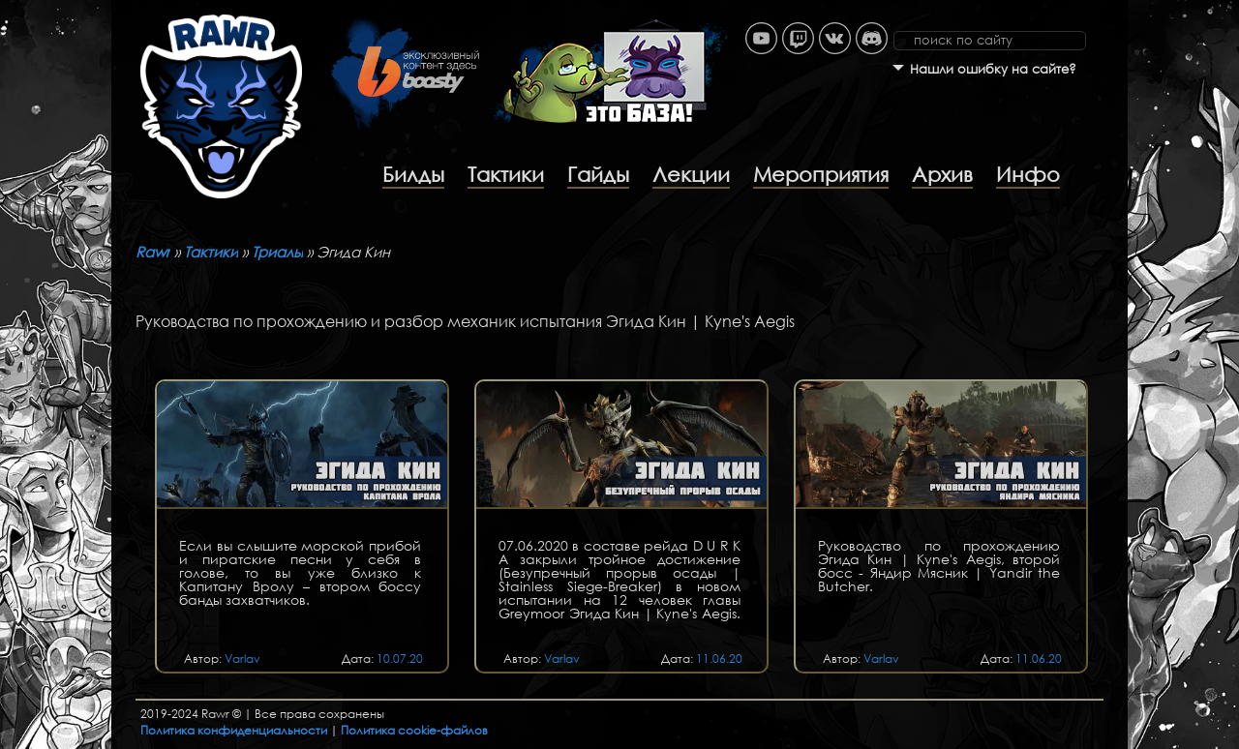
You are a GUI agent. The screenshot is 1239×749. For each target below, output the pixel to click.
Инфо (1028, 174)
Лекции (691, 174)
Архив (942, 174)
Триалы (277, 251)
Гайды (598, 174)
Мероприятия (821, 174)
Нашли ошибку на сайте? (993, 69)
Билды (413, 174)
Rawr (153, 251)
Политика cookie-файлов (414, 730)
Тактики (506, 174)
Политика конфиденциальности (233, 730)
